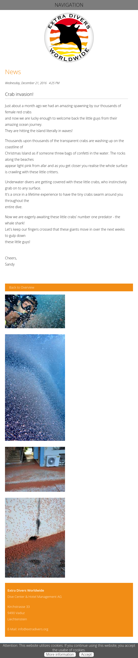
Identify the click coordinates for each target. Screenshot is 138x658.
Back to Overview (21, 287)
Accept (86, 654)
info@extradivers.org (33, 629)
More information (60, 654)
